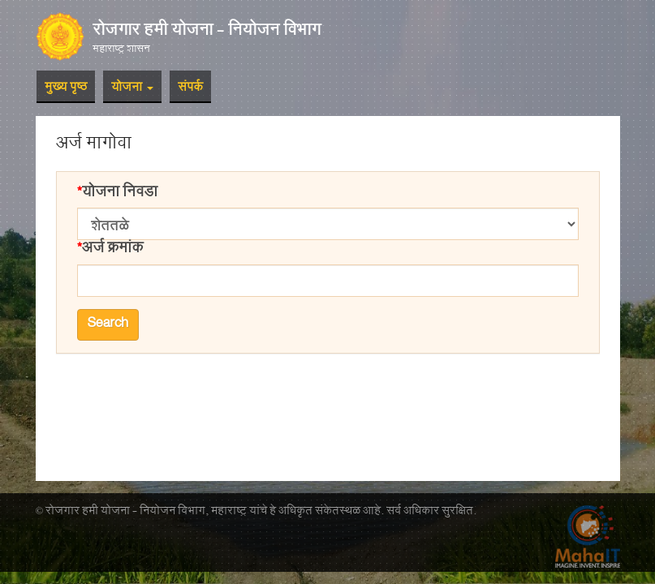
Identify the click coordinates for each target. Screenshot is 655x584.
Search (108, 324)
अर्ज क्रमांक (113, 250)
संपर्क (190, 88)
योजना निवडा (119, 194)
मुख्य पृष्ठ (66, 88)
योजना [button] (132, 88)
